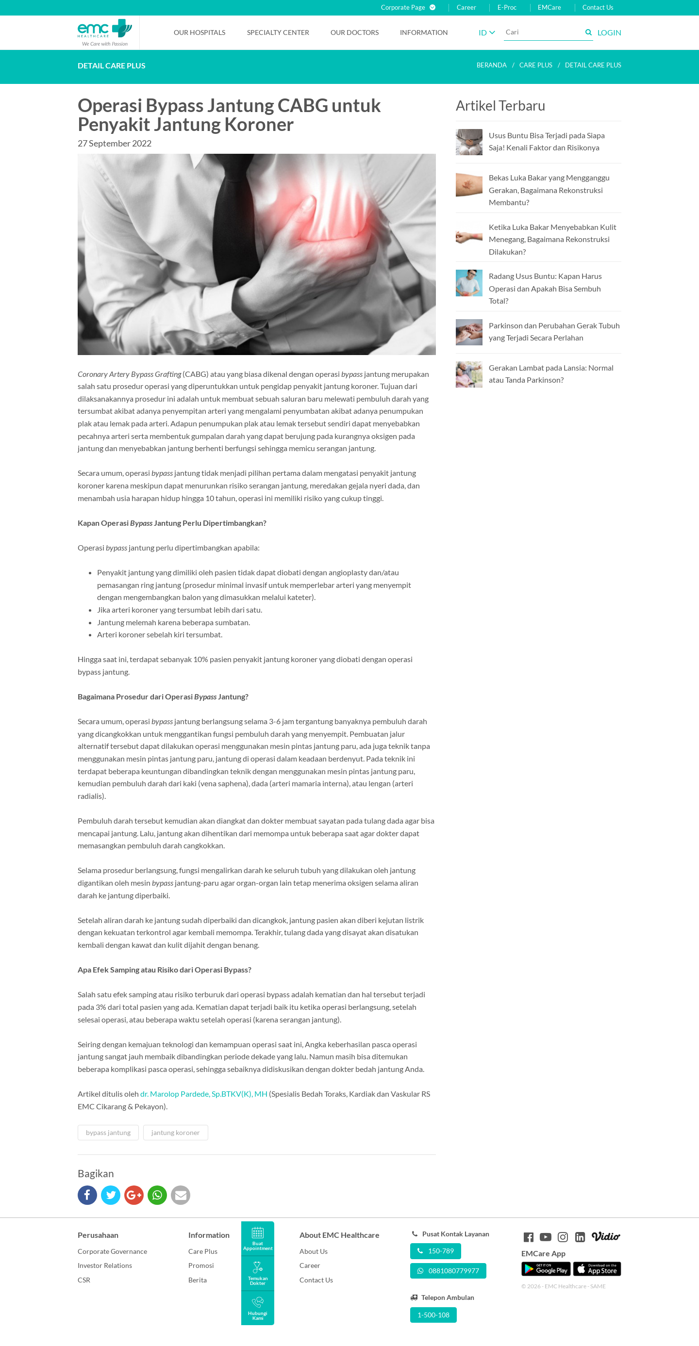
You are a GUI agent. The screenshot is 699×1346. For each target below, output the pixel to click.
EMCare (549, 7)
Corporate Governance (112, 1251)
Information (424, 32)
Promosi (201, 1265)
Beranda (492, 65)
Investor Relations (105, 1265)
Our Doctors (355, 32)
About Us (314, 1251)
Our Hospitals (199, 32)
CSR (84, 1280)
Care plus (535, 65)
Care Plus (202, 1251)
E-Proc (507, 7)
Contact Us (598, 7)
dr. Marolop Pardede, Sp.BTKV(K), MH (203, 1093)
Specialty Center (278, 32)
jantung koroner (175, 1132)
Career (466, 7)
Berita (197, 1280)
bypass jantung (108, 1132)
